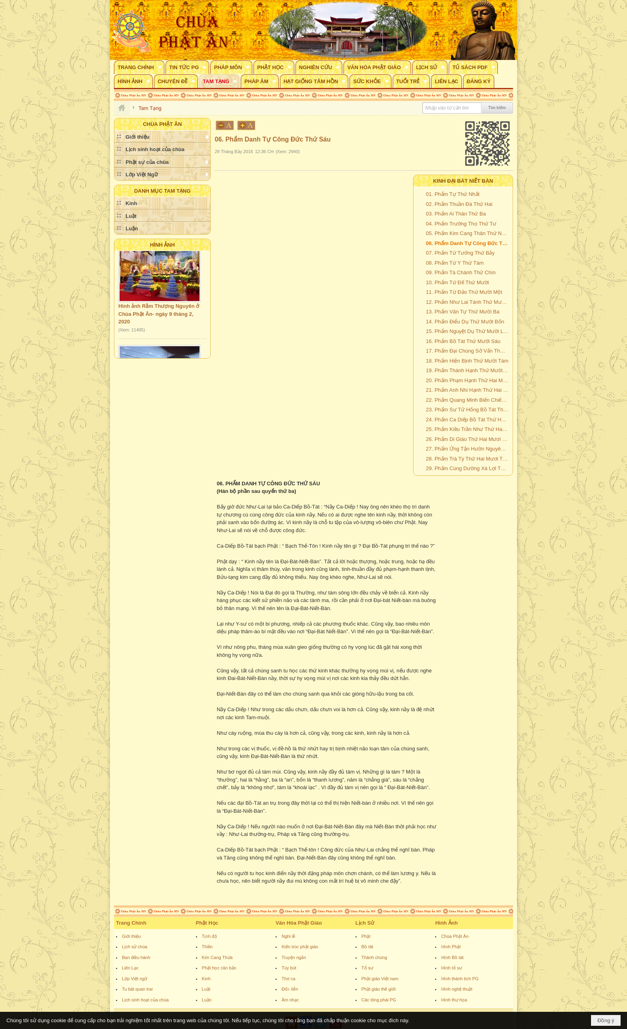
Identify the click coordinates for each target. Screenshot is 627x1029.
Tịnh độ (209, 936)
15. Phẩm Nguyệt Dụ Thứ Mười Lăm (468, 331)
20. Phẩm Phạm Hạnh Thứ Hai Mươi (468, 380)
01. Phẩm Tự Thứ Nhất (452, 194)
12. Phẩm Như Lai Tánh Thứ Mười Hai (468, 302)
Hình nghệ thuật (456, 989)
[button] (139, 67)
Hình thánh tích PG (460, 978)
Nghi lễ (288, 936)
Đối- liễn (290, 989)
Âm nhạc (290, 999)
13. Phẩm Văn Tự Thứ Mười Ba (462, 312)
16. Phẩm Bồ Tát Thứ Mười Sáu (463, 341)
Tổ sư (367, 967)
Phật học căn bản (219, 967)
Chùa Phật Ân (454, 936)
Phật (366, 936)
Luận (207, 999)
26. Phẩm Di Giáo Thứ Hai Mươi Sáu (468, 439)
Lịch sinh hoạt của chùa (145, 999)
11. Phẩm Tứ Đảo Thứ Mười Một (464, 292)
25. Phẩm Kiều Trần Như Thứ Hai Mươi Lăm (468, 429)
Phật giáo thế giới (378, 989)
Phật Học (207, 923)
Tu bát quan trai (137, 989)
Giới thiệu (131, 936)
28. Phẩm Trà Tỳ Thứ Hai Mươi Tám (468, 459)
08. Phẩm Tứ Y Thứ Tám (454, 263)
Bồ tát (367, 946)
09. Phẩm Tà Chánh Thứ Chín (461, 272)
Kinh (206, 978)
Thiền (207, 946)
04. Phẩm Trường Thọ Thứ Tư (461, 224)
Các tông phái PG (378, 999)
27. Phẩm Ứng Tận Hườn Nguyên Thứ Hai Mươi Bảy (468, 449)
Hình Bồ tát (452, 957)
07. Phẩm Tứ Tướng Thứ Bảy (460, 253)
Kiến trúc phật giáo (300, 946)
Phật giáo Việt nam (380, 978)
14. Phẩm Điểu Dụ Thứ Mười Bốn (465, 322)
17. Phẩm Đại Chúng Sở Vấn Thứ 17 (468, 351)
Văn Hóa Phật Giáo (299, 923)
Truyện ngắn (294, 957)
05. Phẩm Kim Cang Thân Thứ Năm (467, 233)
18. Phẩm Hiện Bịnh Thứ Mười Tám (467, 361)
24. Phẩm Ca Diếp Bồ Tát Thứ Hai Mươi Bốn (468, 420)
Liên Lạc (130, 967)
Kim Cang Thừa (217, 957)
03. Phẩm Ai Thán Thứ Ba (456, 214)
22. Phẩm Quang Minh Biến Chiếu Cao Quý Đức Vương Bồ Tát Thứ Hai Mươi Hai (468, 400)
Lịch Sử (364, 923)
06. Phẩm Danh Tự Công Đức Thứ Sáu (468, 243)
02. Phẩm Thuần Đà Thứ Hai (459, 204)
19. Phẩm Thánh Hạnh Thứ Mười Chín (468, 370)
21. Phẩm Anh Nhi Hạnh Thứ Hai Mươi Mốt (468, 390)
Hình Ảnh (162, 245)
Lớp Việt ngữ (134, 978)
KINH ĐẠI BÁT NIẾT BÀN (463, 181)
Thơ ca (289, 978)
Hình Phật (451, 946)
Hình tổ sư (451, 967)
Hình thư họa (454, 999)
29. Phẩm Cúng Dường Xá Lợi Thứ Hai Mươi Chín (468, 468)
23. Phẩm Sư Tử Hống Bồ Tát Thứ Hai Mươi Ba (468, 410)
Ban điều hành (136, 957)
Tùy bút (289, 967)
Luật (206, 989)
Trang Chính (131, 923)
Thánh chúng (374, 957)
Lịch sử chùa (134, 946)
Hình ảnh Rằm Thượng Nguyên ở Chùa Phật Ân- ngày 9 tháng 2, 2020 (158, 319)
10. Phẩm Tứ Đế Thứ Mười (457, 282)
